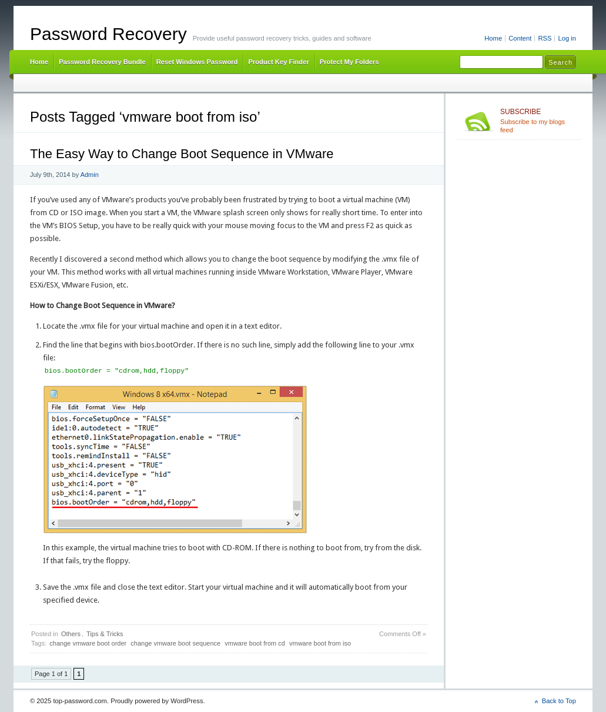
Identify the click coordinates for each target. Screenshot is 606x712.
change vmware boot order (87, 643)
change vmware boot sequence (175, 643)
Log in (567, 38)
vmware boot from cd (255, 643)
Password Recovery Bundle (102, 61)
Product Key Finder (278, 61)
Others (71, 633)
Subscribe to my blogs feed (538, 120)
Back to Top (559, 700)
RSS (544, 38)
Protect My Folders (349, 61)
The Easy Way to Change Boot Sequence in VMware (181, 153)
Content (519, 38)
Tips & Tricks (104, 633)
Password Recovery (108, 34)
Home (493, 38)
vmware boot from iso (320, 643)
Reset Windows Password (197, 61)
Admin (90, 174)
